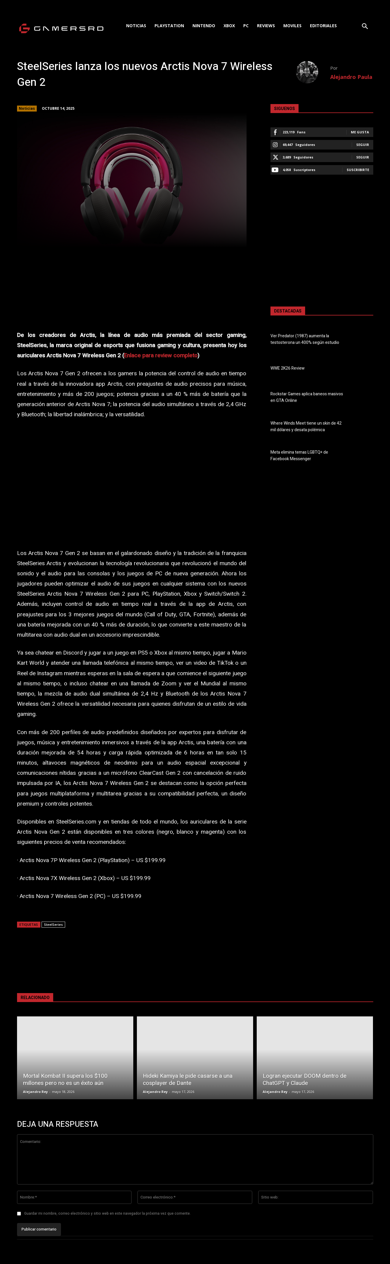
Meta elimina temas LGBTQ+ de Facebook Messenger (299, 455)
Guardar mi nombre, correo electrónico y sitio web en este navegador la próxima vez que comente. (107, 1213)
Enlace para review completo (161, 355)
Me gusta (360, 132)
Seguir (362, 144)
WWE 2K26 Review (287, 368)
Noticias (27, 109)
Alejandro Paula (351, 76)
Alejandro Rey (35, 1091)
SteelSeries (53, 924)
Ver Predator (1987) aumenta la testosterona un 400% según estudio (304, 339)
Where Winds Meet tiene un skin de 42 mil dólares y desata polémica (306, 426)
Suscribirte (358, 169)
